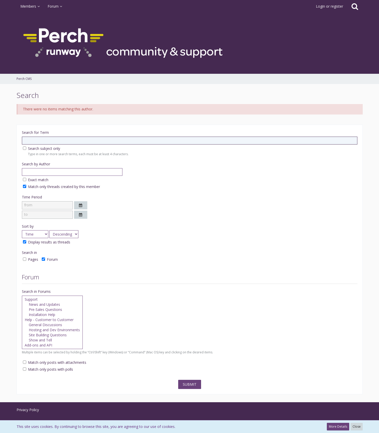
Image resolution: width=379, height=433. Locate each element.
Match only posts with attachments (54, 362)
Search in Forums (36, 291)
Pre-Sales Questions (52, 309)
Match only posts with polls (48, 369)
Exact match (35, 179)
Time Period (32, 197)
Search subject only (41, 148)
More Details (338, 426)
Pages (30, 259)
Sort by (28, 226)
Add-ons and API (52, 345)
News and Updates (52, 304)
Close (357, 426)
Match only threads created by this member (61, 186)
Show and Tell (52, 340)
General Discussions (52, 324)
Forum (50, 259)
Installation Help (52, 314)
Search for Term (35, 132)
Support (52, 299)
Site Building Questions (52, 335)
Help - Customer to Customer (52, 319)
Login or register (329, 6)
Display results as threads (46, 242)
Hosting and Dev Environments (52, 330)
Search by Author (36, 164)
